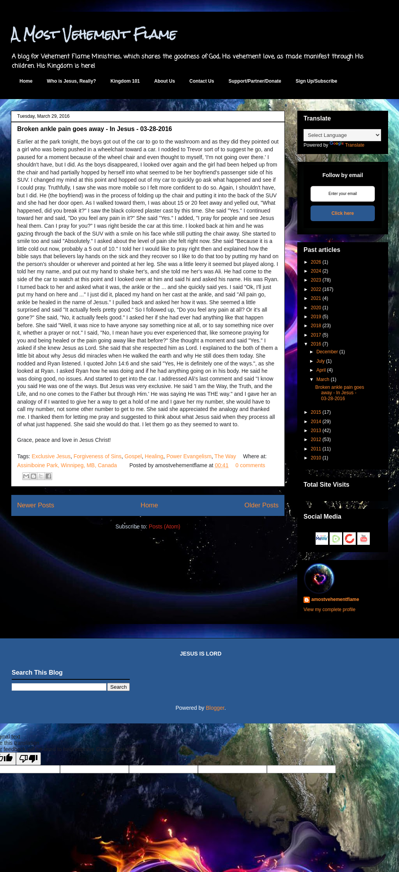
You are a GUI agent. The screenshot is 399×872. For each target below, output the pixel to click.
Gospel (132, 456)
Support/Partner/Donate (254, 81)
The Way (225, 456)
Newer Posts (35, 505)
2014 (316, 421)
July (320, 361)
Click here (343, 213)
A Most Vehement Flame (94, 34)
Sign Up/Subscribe (316, 81)
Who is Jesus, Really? (71, 81)
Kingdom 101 (124, 81)
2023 (316, 280)
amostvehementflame (335, 599)
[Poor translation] (28, 758)
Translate (347, 145)
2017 (316, 335)
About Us (164, 81)
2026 (316, 262)
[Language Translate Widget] (342, 135)
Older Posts (261, 505)
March (322, 379)
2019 (316, 316)
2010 (316, 458)
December (327, 351)
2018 (316, 325)
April (321, 370)
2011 (316, 449)
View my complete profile (329, 609)
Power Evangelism (189, 456)
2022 (316, 289)
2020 (316, 307)
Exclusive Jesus (51, 456)
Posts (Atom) (164, 526)
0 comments (250, 465)
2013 (316, 430)
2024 (316, 271)
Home (25, 81)
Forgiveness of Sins (98, 456)
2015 (316, 412)
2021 (316, 298)
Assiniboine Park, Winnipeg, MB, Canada (67, 465)
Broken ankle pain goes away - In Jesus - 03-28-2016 (94, 129)
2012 (316, 439)
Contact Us (201, 81)
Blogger (215, 708)
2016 (316, 344)
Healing (154, 456)
